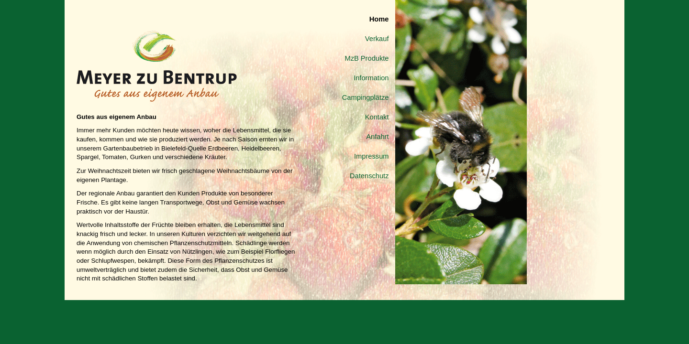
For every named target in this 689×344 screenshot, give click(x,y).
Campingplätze (365, 97)
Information (371, 78)
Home (379, 19)
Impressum (371, 156)
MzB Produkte (366, 58)
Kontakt (377, 117)
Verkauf (377, 39)
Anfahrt (377, 136)
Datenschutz (369, 176)
